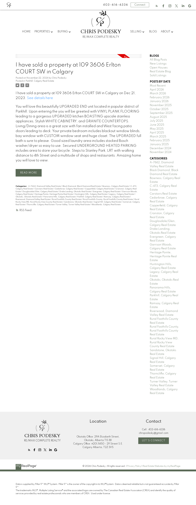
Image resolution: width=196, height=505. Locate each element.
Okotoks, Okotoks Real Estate (29, 197)
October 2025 (159, 109)
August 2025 (158, 117)
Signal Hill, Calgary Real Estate (108, 202)
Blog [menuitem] (153, 31)
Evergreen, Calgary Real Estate (107, 192)
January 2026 (159, 101)
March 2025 (158, 136)
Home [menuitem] (26, 31)
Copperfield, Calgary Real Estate (99, 189)
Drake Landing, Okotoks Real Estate (76, 192)
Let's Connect (153, 440)
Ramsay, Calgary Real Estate (117, 197)
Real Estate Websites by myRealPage (161, 466)
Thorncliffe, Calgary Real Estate (41, 205)
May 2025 (157, 128)
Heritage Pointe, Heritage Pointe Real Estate (54, 194)
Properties (42, 31)
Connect (139, 5)
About (165, 31)
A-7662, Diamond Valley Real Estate (44, 186)
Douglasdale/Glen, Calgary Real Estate (40, 192)
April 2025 (157, 132)
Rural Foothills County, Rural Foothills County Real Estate (108, 199)
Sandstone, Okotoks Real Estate (78, 202)
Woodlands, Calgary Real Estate (106, 205)
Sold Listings (158, 75)
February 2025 (160, 140)
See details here (40, 98)
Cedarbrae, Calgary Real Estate (69, 189)
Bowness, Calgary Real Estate (115, 186)
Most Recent (158, 85)
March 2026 (158, 93)
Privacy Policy (134, 466)
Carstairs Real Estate (44, 189)
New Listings (158, 63)
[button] (156, 5)
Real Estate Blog (160, 71)
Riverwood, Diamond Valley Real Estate (33, 199)
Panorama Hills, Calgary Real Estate (59, 197)
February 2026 (160, 97)
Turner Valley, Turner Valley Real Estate (73, 205)
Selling (135, 31)
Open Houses (159, 67)
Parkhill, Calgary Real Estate (40, 81)
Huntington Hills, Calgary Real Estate (91, 194)
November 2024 (161, 152)
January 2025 (159, 144)
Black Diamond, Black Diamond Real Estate (82, 186)
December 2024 (160, 148)
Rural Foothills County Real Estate (67, 199)
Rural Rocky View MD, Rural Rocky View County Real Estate (164, 342)
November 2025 (161, 105)
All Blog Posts (158, 59)
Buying (63, 31)
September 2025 (161, 113)
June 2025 (157, 124)
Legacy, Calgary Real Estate (122, 194)
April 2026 (157, 89)
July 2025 (156, 121)
